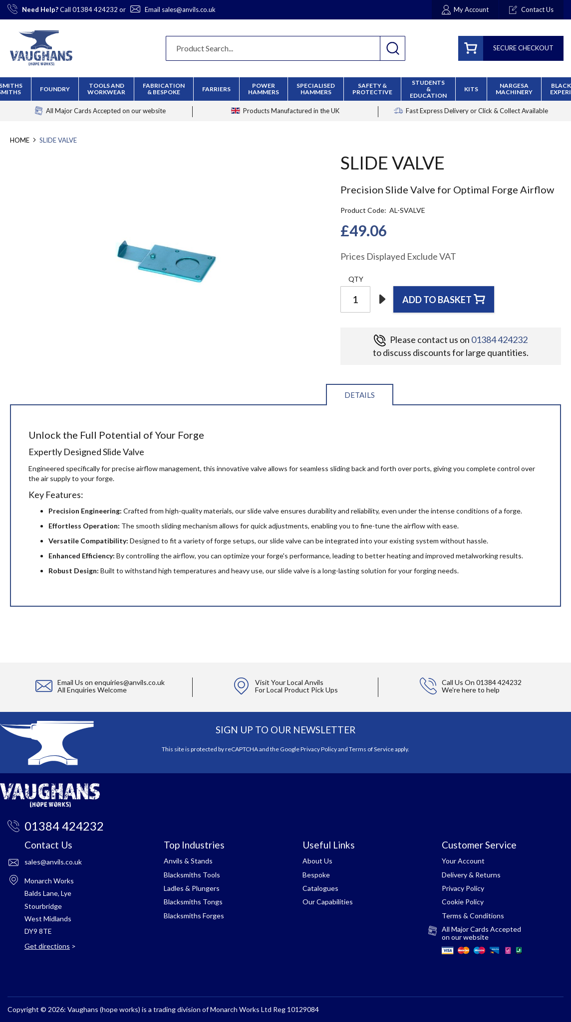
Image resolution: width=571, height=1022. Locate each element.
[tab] (359, 394)
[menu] (285, 89)
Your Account (463, 860)
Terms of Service (371, 749)
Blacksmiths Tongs (193, 901)
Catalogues (320, 888)
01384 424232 (95, 9)
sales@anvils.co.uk (189, 9)
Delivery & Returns (471, 874)
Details (359, 394)
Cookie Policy (463, 901)
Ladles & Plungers (192, 888)
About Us (317, 860)
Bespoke (316, 874)
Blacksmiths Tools (192, 874)
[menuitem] (164, 88)
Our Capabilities (327, 901)
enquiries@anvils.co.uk (129, 682)
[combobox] (285, 48)
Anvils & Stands (188, 860)
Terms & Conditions (473, 915)
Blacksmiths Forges (194, 915)
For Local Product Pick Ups (296, 689)
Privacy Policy (318, 749)
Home (19, 140)
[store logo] (41, 48)
